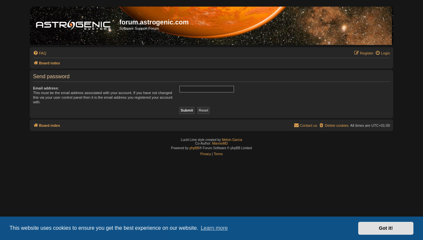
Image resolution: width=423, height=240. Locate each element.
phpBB (194, 148)
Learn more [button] (214, 228)
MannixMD (220, 143)
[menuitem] (39, 53)
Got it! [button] (386, 228)
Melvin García (232, 140)
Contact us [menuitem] (305, 125)
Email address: (46, 88)
